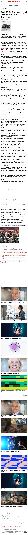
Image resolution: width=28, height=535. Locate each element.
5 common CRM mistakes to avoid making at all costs (11, 212)
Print (6, 8)
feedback (10, 532)
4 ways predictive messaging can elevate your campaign (12, 320)
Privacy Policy (4, 526)
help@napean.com (13, 518)
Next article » (24, 204)
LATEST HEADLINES (4, 208)
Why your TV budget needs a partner (8, 211)
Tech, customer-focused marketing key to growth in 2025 (11, 224)
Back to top (25, 395)
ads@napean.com (23, 522)
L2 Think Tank (4, 48)
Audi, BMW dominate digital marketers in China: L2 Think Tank (14, 14)
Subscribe (16, 5)
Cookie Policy (17, 526)
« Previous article (4, 204)
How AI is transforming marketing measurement (10, 219)
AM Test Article (4, 246)
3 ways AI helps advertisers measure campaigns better (11, 338)
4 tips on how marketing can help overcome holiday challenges (13, 225)
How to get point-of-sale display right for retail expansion (12, 222)
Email (3, 8)
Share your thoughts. (7, 202)
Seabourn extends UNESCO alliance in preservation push (12, 249)
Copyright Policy (11, 526)
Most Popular (11, 5)
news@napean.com (10, 520)
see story (23, 96)
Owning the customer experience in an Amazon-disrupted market (14, 251)
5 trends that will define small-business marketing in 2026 (12, 506)
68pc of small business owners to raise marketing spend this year (13, 209)
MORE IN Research (4, 286)
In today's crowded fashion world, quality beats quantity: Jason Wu (14, 260)
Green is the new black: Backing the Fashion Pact (11, 248)
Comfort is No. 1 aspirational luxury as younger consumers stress (13, 355)
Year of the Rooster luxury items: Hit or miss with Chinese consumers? (14, 252)
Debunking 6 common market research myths (10, 373)
